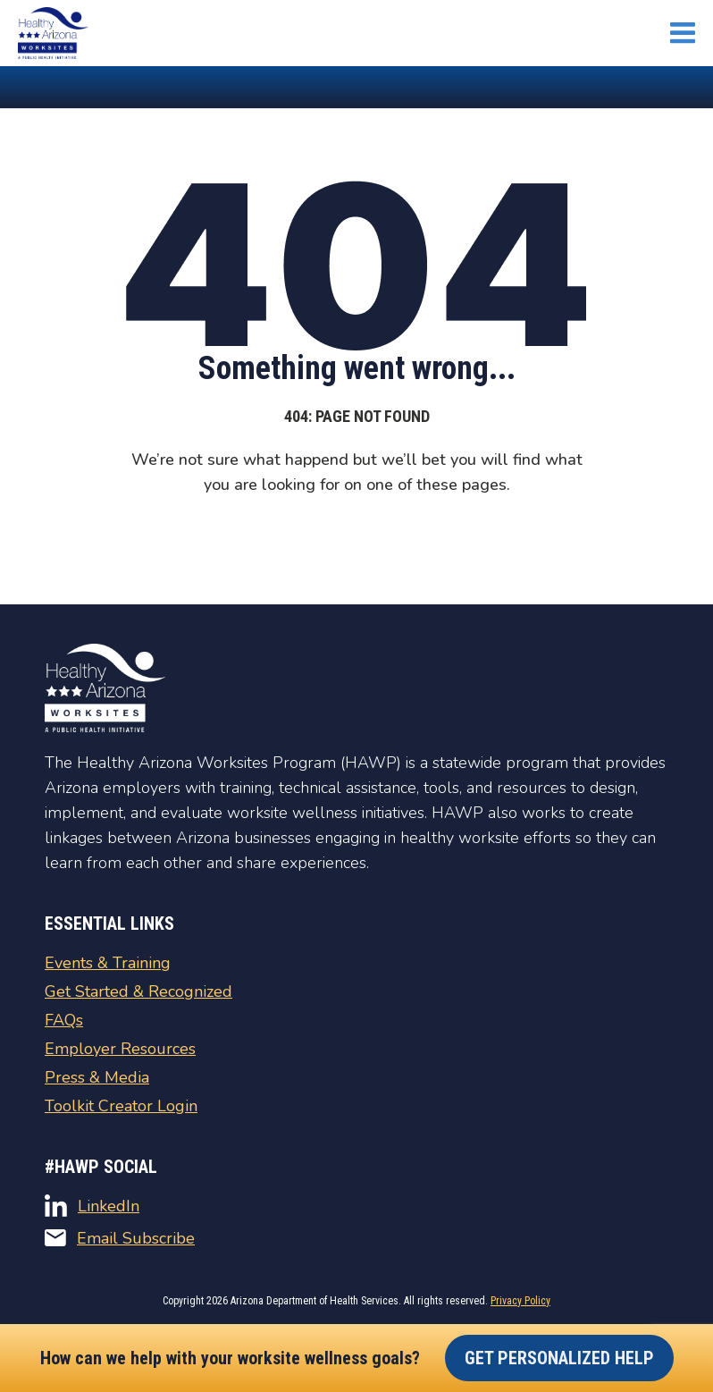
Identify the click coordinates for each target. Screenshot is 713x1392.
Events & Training (108, 963)
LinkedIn (92, 1205)
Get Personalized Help (559, 1358)
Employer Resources (120, 1048)
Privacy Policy (520, 1301)
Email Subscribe (120, 1238)
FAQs (64, 1020)
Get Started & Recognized (138, 991)
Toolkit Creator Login (121, 1106)
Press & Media (97, 1077)
